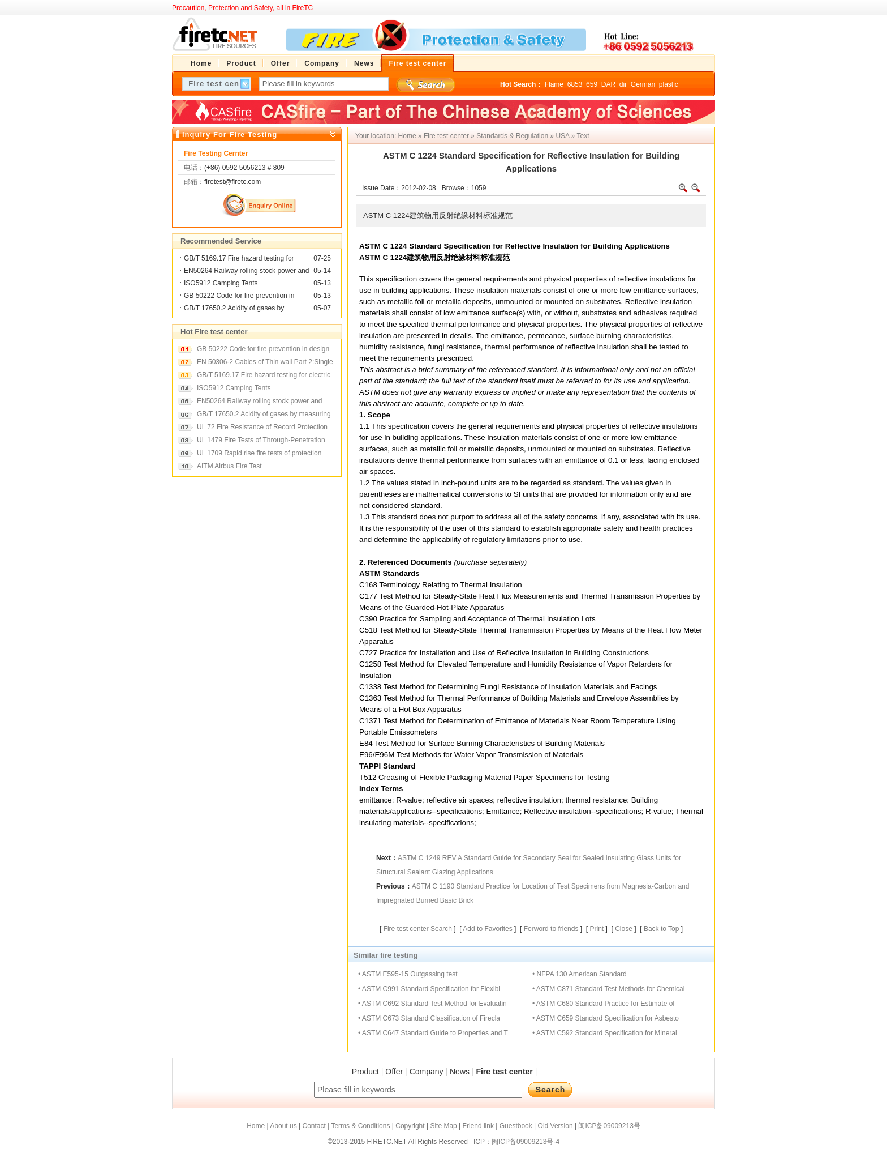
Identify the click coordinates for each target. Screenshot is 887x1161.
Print (596, 929)
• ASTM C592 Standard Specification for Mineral (604, 1033)
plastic (668, 84)
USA (562, 136)
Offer (394, 1071)
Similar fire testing (385, 955)
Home (407, 136)
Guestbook (516, 1126)
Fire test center (446, 136)
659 (591, 84)
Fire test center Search (418, 929)
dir (623, 84)
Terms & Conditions (360, 1126)
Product (365, 1071)
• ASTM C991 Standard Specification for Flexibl (429, 989)
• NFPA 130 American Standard (579, 974)
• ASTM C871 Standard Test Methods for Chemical (608, 989)
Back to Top (661, 929)
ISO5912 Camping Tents (221, 283)
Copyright (409, 1126)
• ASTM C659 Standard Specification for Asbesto (605, 1018)
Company (427, 1071)
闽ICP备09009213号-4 (525, 1142)
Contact (313, 1126)
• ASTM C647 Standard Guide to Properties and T (433, 1033)
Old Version (555, 1126)
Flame (554, 84)
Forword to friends (551, 929)
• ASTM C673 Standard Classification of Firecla (429, 1018)
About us (283, 1126)
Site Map (443, 1126)
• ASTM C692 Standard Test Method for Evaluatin (432, 1004)
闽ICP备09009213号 (609, 1126)
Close (623, 929)
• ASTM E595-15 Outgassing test (408, 974)
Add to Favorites (487, 929)
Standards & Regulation (512, 136)
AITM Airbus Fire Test (229, 466)
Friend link (478, 1126)
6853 (575, 84)
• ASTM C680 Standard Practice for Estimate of (603, 1004)
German (643, 84)
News (460, 1071)
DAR (608, 84)
